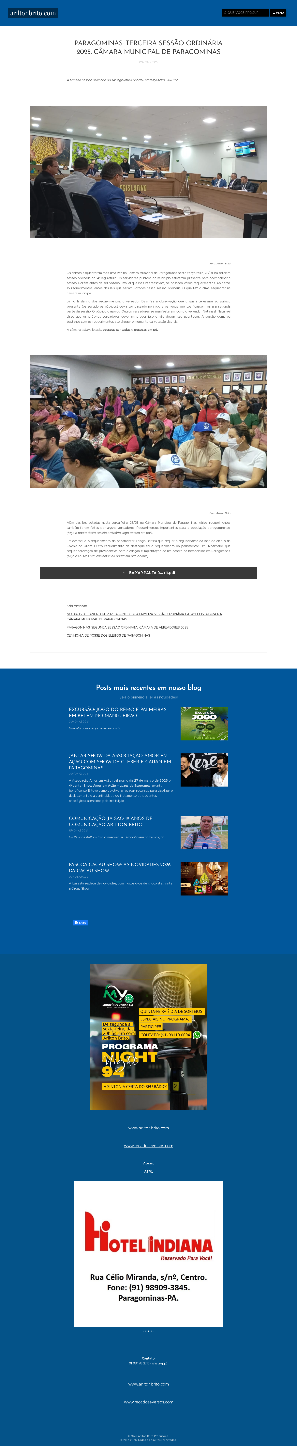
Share (80, 922)
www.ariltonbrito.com (148, 1128)
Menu (278, 13)
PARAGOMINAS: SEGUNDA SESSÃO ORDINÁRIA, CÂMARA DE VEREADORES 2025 (127, 627)
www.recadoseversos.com (148, 1145)
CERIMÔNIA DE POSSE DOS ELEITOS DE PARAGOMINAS (108, 635)
